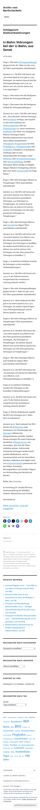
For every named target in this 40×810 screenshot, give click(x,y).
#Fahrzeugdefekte (11, 125)
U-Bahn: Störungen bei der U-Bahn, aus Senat (18, 46)
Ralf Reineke (10, 552)
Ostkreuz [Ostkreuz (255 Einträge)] (27, 742)
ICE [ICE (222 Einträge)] (34, 739)
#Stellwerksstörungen (25, 159)
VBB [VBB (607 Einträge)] (27, 755)
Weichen (16, 568)
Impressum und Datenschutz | (16, 781)
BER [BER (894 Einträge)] (26, 721)
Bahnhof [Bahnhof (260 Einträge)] (32, 717)
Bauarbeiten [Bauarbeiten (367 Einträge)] (16, 721)
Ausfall (25, 554)
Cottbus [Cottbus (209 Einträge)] (24, 727)
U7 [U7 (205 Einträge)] (23, 756)
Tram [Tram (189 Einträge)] (11, 756)
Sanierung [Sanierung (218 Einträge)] (6, 748)
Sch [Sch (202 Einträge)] (12, 748)
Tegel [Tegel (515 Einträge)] (6, 756)
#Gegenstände (21, 144)
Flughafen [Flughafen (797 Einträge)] (19, 734)
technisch (21, 566)
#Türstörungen (9, 129)
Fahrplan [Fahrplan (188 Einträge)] (17, 731)
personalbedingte (9, 561)
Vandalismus (7, 568)
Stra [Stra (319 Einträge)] (12, 752)
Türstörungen (30, 566)
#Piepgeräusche (20, 442)
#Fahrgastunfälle (23, 147)
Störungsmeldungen (10, 566)
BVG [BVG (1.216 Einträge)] (18, 726)
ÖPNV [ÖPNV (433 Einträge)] (6, 759)
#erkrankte (8, 150)
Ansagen (12, 554)
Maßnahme (17, 559)
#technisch (12, 119)
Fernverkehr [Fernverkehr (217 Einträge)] (7, 735)
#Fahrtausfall (22, 171)
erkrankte (32, 554)
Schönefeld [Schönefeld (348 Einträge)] (19, 748)
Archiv (6, 702)
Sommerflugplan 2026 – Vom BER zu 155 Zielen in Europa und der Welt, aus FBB (21, 588)
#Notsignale (8, 144)
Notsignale (26, 559)
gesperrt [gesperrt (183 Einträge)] (29, 735)
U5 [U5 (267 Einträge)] (20, 756)
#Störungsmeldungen (27, 62)
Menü (6, 17)
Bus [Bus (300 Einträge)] (12, 727)
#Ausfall (10, 225)
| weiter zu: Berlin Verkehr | (14, 776)
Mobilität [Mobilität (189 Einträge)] (6, 742)
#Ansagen (7, 433)
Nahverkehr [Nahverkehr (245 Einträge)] (14, 742)
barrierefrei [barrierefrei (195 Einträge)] (6, 722)
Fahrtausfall (19, 557)
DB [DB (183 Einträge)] (29, 727)
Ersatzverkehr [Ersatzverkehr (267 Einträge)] (8, 731)
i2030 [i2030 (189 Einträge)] (30, 739)
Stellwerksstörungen (22, 563)
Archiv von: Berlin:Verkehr (12, 9)
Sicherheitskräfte (9, 563)
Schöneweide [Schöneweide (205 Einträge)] (29, 748)
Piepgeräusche (21, 561)
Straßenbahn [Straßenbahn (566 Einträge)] (22, 751)
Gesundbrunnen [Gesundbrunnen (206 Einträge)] (8, 739)
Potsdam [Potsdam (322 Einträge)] (13, 745)
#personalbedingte (15, 162)
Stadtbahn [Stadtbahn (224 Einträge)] (6, 752)
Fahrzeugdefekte (30, 557)
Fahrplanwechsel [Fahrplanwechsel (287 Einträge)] (28, 731)
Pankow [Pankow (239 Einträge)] (6, 745)
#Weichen (7, 159)
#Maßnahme (18, 427)
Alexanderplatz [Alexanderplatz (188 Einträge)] (12, 717)
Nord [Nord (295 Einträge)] (21, 742)
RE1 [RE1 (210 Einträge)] (19, 745)
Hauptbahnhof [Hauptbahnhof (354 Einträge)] (21, 739)
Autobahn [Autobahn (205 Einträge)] (21, 717)
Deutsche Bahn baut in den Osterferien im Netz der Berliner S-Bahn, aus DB (20, 597)
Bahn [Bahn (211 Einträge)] (26, 717)
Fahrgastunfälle (8, 557)
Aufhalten (19, 554)
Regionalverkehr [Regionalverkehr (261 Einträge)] (27, 745)
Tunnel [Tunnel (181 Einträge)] (16, 756)
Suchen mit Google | (12, 786)
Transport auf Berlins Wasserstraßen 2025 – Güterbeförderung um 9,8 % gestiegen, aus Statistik (20, 619)
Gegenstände (8, 559)
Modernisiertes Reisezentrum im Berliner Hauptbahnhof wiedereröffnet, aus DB (19, 628)
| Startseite (7, 770)
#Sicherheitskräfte (15, 463)
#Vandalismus (9, 147)
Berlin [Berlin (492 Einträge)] (6, 726)
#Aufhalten (8, 132)
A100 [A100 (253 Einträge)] (5, 717)
